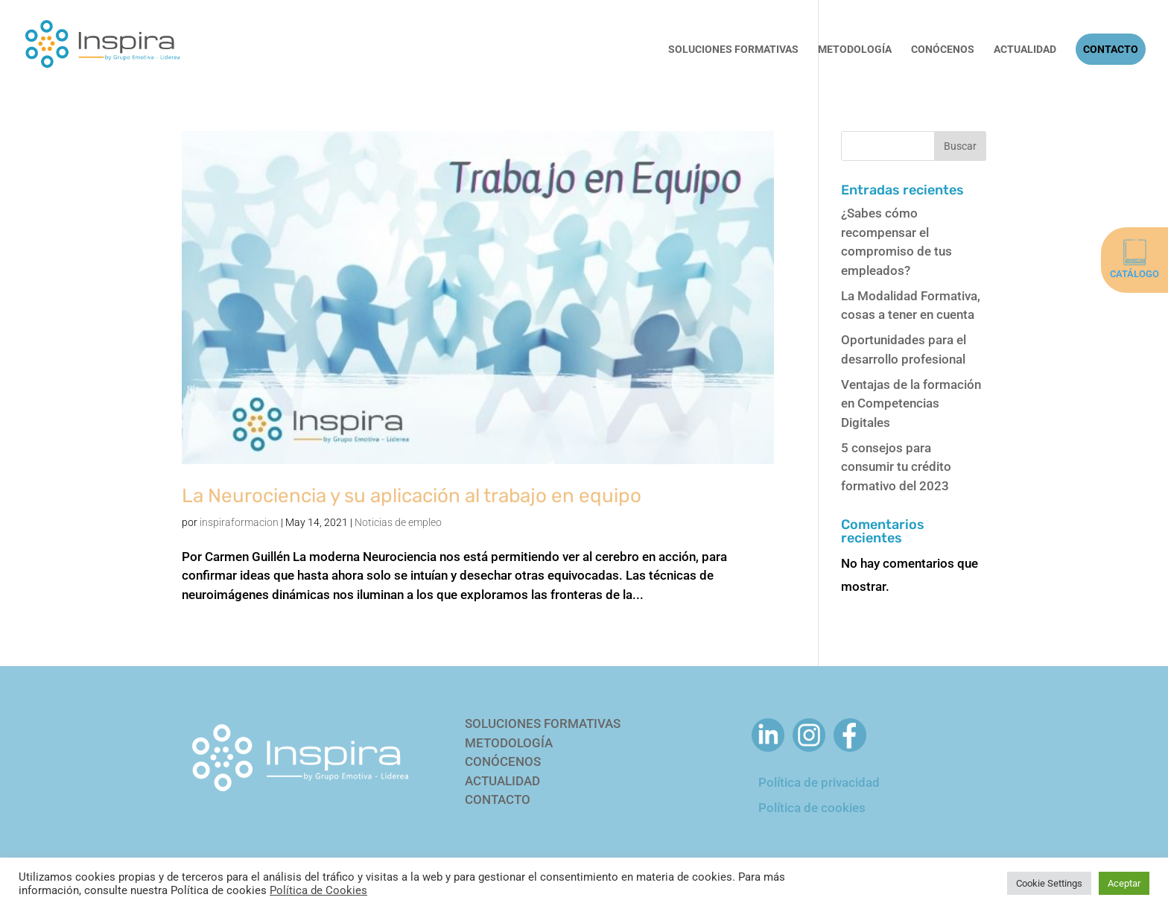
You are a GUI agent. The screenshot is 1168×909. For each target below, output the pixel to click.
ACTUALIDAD (502, 780)
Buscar (960, 146)
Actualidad (1025, 49)
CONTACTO (497, 799)
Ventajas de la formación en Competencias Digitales (911, 403)
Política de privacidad (819, 782)
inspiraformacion (239, 522)
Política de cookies (812, 807)
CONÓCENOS (503, 761)
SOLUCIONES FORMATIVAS (542, 723)
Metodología (855, 49)
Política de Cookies (318, 890)
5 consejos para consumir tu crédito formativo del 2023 (896, 466)
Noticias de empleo (398, 522)
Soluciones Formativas (733, 49)
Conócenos (942, 49)
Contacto (1110, 49)
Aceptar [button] (1124, 883)
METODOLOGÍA (509, 742)
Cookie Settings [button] (1049, 883)
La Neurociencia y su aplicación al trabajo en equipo (411, 495)
